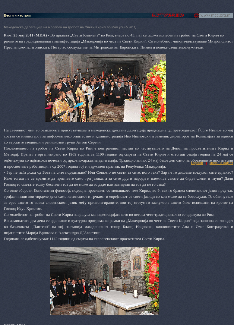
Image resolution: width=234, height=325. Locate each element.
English (197, 163)
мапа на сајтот (221, 163)
